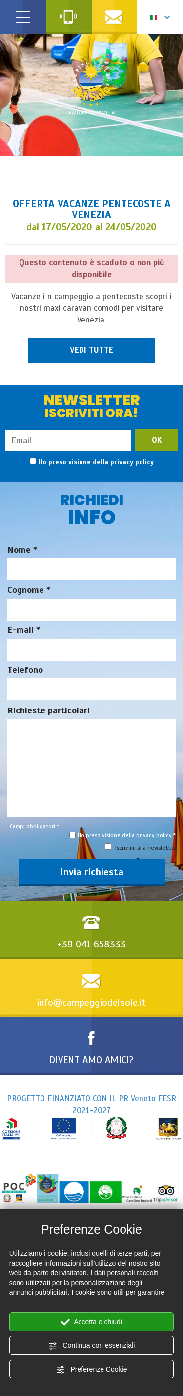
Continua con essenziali (91, 1345)
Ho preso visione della (96, 462)
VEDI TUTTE (91, 350)
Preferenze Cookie (91, 1369)
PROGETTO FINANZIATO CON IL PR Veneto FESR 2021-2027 (91, 1117)
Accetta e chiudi (91, 1322)
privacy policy (132, 462)
